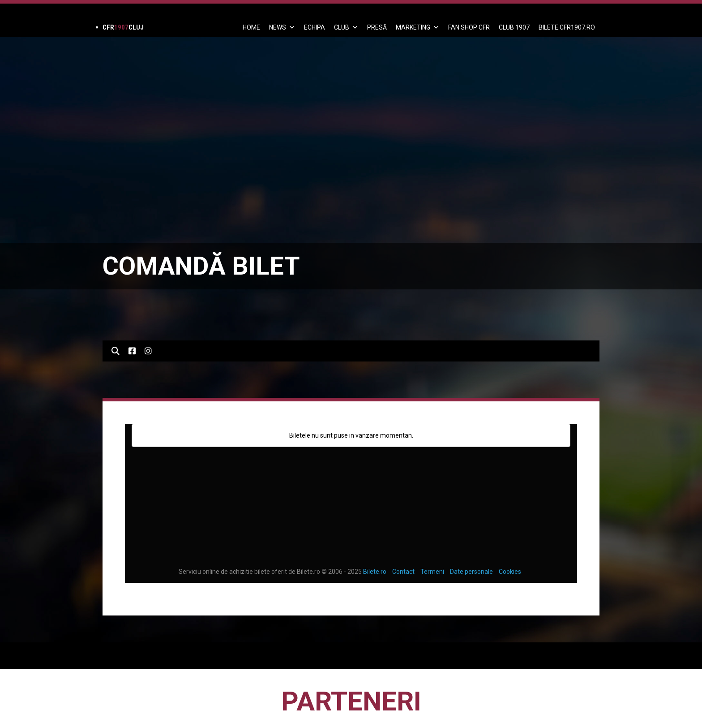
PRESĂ (377, 27)
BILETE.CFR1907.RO (567, 27)
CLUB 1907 (514, 27)
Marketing (417, 27)
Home (251, 27)
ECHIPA (314, 27)
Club (346, 27)
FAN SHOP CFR (469, 27)
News (282, 27)
